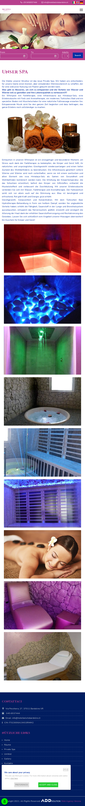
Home (7, 740)
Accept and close (48, 784)
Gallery (7, 758)
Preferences (21, 784)
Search (78, 55)
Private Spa (9, 749)
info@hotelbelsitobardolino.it (56, 2)
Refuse (66, 770)
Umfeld (7, 754)
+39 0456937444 (30, 2)
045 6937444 (13, 713)
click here (14, 778)
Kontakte (8, 763)
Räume (7, 744)
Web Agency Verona (71, 801)
